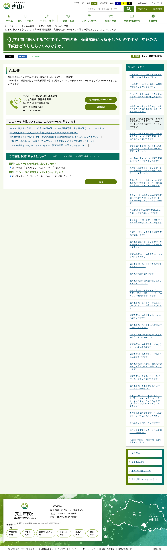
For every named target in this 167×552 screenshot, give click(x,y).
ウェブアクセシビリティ (68, 549)
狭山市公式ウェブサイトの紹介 (21, 549)
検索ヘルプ (143, 9)
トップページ (11, 26)
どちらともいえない (35, 167)
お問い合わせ (63, 533)
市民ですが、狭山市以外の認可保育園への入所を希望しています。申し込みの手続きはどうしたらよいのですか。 (146, 199)
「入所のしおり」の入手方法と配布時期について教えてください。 (146, 75)
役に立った (17, 167)
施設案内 (135, 453)
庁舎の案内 (27, 533)
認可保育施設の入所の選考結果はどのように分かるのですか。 (146, 335)
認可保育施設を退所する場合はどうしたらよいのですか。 (146, 387)
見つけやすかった (20, 176)
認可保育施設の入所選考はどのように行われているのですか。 (146, 345)
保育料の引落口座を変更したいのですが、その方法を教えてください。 (146, 414)
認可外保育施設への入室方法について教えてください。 (146, 255)
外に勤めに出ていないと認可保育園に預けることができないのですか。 (44, 133)
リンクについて (88, 549)
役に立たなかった (56, 167)
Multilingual (142, 3)
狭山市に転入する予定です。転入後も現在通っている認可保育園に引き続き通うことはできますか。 (58, 128)
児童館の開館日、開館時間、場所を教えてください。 (146, 441)
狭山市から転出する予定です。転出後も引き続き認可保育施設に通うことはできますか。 (146, 109)
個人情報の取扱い (45, 549)
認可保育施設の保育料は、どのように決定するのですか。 (146, 355)
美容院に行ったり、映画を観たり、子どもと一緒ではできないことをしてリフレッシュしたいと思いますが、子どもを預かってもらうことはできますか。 (146, 401)
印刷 (137, 56)
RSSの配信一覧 (125, 549)
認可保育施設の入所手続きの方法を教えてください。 (146, 265)
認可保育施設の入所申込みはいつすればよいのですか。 (146, 316)
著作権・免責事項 (106, 549)
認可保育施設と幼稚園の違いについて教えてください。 (146, 282)
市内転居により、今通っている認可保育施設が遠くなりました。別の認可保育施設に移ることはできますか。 (146, 184)
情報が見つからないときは (144, 479)
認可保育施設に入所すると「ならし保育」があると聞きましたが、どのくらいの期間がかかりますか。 (146, 293)
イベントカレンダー (141, 471)
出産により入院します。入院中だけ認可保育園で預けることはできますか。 (146, 222)
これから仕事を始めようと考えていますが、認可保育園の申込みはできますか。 (48, 145)
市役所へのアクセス (45, 533)
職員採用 (92, 533)
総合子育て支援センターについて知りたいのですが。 (146, 431)
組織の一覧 (78, 533)
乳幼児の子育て (62, 26)
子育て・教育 (44, 26)
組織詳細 (101, 107)
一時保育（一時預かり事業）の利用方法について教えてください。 (146, 85)
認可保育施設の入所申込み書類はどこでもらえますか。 (146, 326)
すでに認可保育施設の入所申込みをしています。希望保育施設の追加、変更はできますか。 (146, 148)
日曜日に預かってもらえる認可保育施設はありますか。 (146, 233)
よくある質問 (27, 26)
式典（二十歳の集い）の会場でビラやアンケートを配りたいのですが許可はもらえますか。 (53, 141)
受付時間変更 (13, 533)
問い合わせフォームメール (101, 99)
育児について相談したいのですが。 (146, 423)
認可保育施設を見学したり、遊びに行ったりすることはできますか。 (146, 377)
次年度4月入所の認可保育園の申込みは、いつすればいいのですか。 (145, 211)
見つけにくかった (63, 176)
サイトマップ (157, 3)
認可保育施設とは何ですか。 (143, 274)
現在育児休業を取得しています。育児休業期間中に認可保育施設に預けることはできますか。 (54, 137)
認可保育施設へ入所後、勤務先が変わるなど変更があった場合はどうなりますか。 (146, 366)
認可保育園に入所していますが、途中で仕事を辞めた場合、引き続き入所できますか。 (146, 244)
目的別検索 (157, 9)
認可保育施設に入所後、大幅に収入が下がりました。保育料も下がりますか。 (146, 305)
